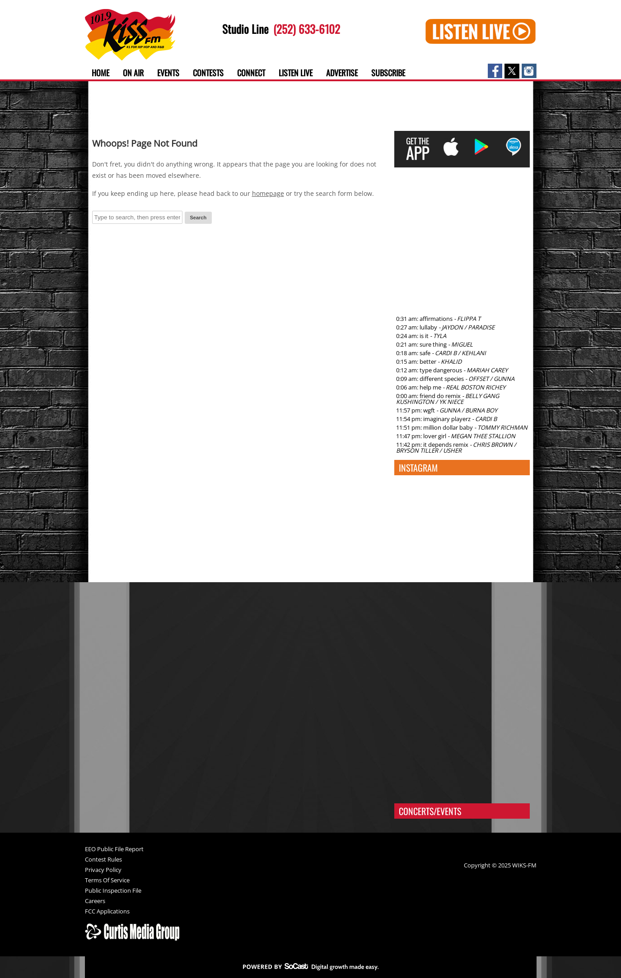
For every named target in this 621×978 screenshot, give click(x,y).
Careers (95, 901)
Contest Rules (103, 860)
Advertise (342, 73)
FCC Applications (107, 911)
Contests (208, 73)
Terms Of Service (107, 880)
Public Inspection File (113, 891)
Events (168, 73)
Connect (251, 73)
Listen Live (296, 73)
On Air (133, 73)
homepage (268, 193)
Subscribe (388, 73)
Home (100, 73)
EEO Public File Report (114, 849)
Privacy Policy (103, 870)
